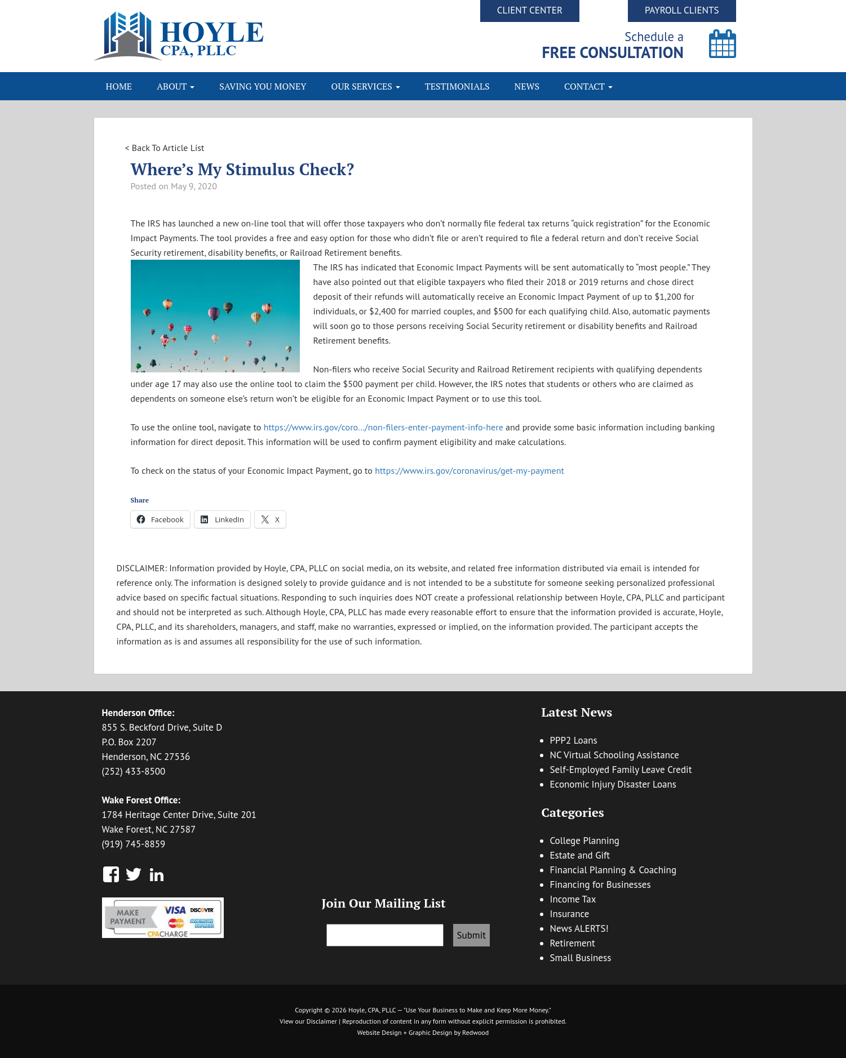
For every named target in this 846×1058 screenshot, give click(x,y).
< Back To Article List (165, 147)
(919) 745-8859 (134, 844)
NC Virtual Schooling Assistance (614, 755)
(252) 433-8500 (134, 771)
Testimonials (457, 86)
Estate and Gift (580, 855)
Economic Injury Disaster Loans (613, 784)
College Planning (584, 840)
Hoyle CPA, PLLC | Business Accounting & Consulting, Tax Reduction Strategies (258, 36)
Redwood (475, 1032)
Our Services (365, 86)
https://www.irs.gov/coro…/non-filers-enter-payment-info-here (383, 427)
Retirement (572, 943)
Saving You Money (262, 86)
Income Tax (573, 899)
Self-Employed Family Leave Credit (621, 769)
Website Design (379, 1032)
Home (119, 86)
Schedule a (613, 44)
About (175, 86)
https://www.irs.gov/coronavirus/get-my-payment (469, 470)
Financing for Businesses (600, 884)
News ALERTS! (579, 928)
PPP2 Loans (573, 740)
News (527, 86)
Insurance (570, 914)
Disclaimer (322, 1021)
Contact (588, 86)
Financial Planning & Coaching (613, 870)
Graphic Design (430, 1032)
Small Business (581, 958)
